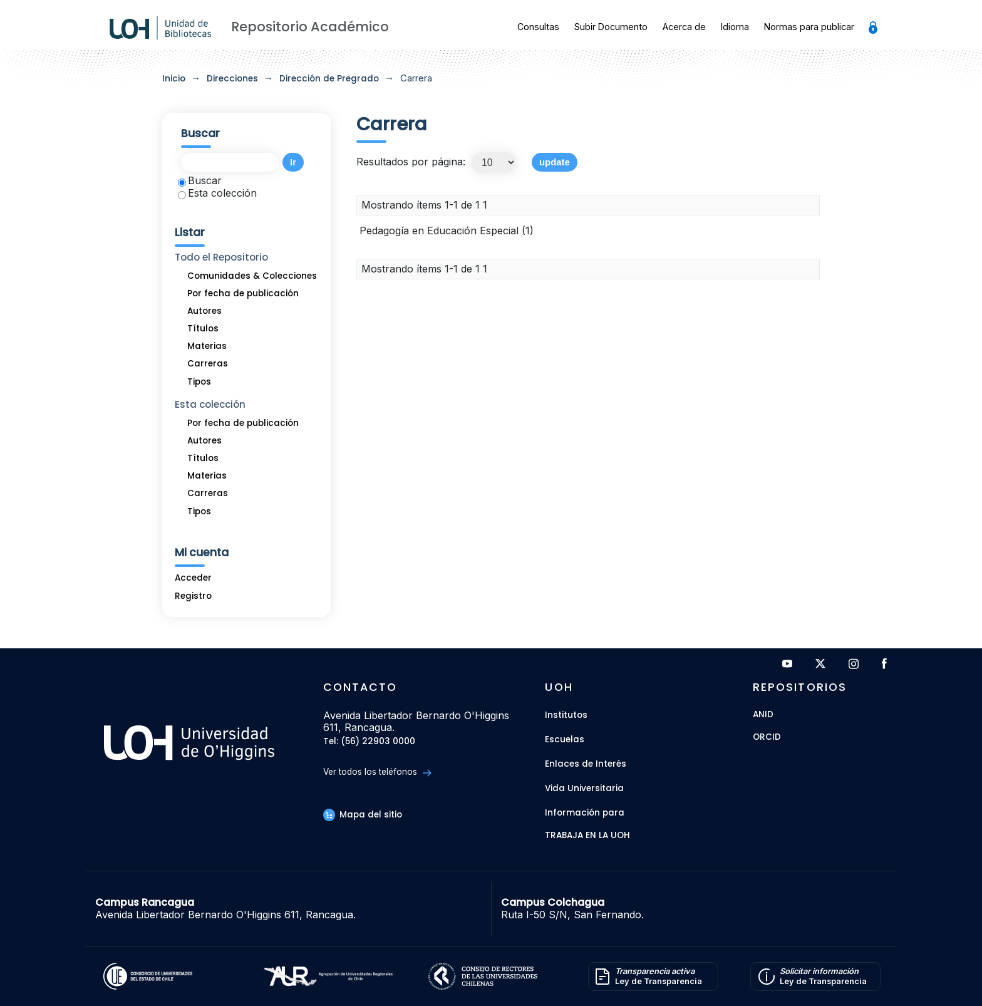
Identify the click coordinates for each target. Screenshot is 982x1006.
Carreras (207, 364)
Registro (193, 596)
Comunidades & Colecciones (252, 276)
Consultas (538, 26)
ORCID (767, 737)
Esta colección (217, 193)
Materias (207, 346)
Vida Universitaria (584, 788)
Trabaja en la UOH (587, 836)
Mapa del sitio (362, 815)
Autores (204, 311)
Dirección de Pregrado (329, 79)
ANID (763, 715)
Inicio (173, 79)
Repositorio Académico (310, 27)
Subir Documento (611, 26)
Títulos (203, 328)
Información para (584, 813)
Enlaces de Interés (585, 764)
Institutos (566, 715)
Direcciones (232, 79)
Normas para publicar (809, 26)
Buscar (200, 180)
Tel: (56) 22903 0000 (369, 742)
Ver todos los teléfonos (377, 772)
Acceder (193, 578)
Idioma (735, 26)
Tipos (199, 382)
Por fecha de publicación (243, 293)
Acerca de (684, 26)
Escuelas (564, 739)
